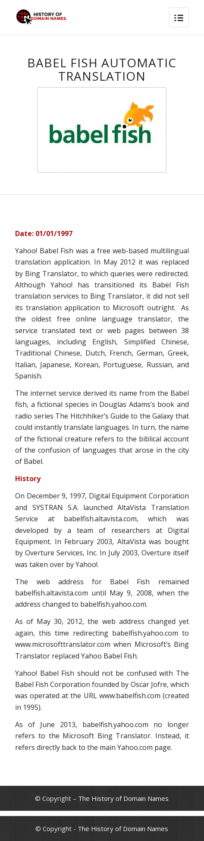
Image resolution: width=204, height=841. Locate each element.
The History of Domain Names (123, 798)
